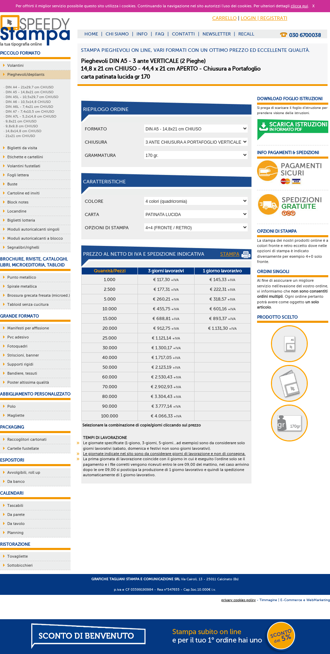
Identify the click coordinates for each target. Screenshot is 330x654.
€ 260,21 (166, 299)
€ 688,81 (165, 318)
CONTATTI (183, 34)
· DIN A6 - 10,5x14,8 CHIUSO (27, 102)
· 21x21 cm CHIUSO (19, 136)
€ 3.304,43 (166, 396)
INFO (142, 34)
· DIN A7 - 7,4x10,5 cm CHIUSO (28, 111)
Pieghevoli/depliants (25, 74)
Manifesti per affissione (28, 328)
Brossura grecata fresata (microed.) (38, 295)
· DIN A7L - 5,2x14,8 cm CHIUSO (29, 116)
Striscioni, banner (23, 355)
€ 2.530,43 (166, 377)
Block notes (17, 202)
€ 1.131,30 (222, 328)
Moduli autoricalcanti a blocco (35, 238)
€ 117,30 (166, 279)
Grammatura (100, 155)
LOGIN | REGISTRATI (264, 18)
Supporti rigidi (20, 364)
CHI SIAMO (117, 34)
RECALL (246, 34)
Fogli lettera (18, 175)
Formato (96, 128)
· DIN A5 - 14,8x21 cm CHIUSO (28, 92)
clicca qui (299, 6)
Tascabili (15, 505)
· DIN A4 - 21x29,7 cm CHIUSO (28, 87)
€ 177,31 (166, 289)
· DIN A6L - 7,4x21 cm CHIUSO (28, 107)
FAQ (159, 34)
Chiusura (96, 142)
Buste (12, 184)
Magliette (15, 415)
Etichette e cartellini (25, 157)
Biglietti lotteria (21, 220)
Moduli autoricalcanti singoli (33, 229)
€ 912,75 (166, 328)
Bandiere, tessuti (22, 373)
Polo (11, 406)
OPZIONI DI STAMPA (107, 227)
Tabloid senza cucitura (28, 304)
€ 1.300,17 (166, 347)
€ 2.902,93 (166, 386)
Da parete (16, 514)
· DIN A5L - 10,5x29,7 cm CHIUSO (30, 97)
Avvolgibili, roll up (23, 472)
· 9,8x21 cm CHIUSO (19, 121)
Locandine (16, 211)
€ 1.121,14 (166, 338)
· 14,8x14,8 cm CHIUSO (22, 131)
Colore (94, 201)
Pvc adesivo (18, 337)
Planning (15, 533)
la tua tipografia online (21, 44)
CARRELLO (224, 18)
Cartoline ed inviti (23, 193)
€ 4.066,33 (166, 415)
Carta (92, 214)
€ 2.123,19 (165, 367)
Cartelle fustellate (23, 448)
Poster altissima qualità (28, 382)
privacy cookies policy (238, 600)
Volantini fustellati (23, 166)
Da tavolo (16, 523)
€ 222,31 (222, 289)
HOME (91, 34)
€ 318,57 (222, 299)
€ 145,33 (222, 279)
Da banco (16, 481)
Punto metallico (21, 277)
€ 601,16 (222, 308)
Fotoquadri (17, 346)
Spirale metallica (22, 286)
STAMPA (235, 254)
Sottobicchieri (20, 565)
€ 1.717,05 (165, 357)
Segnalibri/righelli (23, 247)
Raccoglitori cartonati (27, 439)
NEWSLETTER (217, 34)
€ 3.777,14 (166, 406)
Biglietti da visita (22, 148)
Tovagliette (17, 556)
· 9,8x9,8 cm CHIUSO (20, 126)
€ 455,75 (166, 308)
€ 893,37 (222, 318)
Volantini (15, 65)
